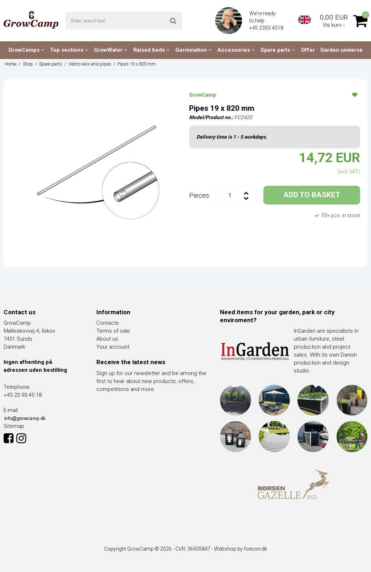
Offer (308, 50)
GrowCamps (26, 50)
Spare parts (277, 50)
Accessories (236, 50)
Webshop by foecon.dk (240, 549)
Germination (193, 50)
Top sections (69, 50)
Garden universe (341, 50)
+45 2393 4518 (266, 28)
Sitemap (14, 426)
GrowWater (111, 50)
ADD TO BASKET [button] (311, 194)
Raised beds (151, 50)
